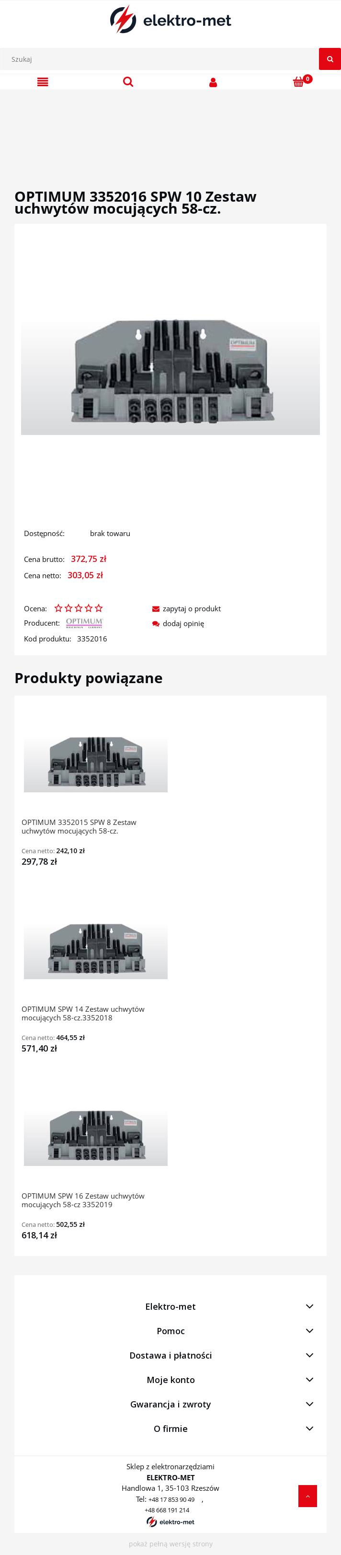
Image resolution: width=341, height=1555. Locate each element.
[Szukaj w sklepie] (172, 58)
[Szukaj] (330, 59)
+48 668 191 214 (167, 1510)
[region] (170, 128)
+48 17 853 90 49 (171, 1499)
